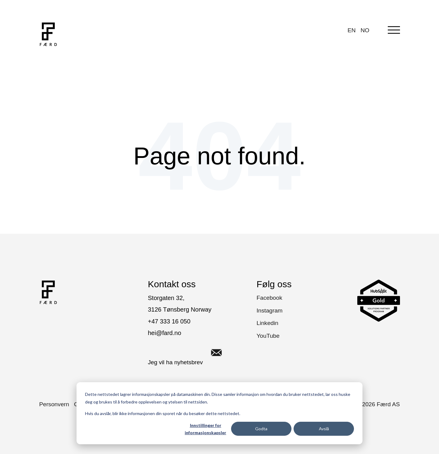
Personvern (54, 404)
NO (365, 30)
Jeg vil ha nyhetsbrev (189, 352)
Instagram (270, 310)
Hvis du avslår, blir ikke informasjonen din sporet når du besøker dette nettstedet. (162, 413)
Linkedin (267, 323)
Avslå (324, 428)
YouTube (268, 336)
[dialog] (219, 413)
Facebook (269, 298)
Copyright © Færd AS (365, 404)
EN (352, 30)
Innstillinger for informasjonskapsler (205, 429)
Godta (261, 428)
